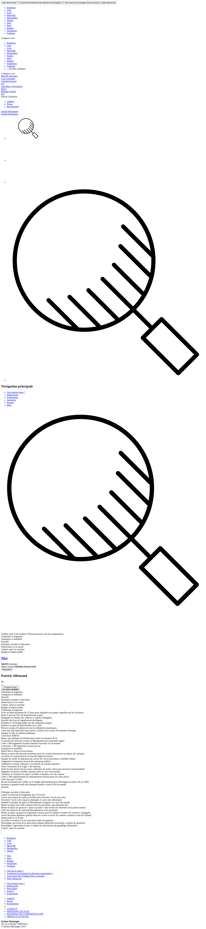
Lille (9, 840)
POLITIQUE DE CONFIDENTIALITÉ (25, 914)
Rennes (10, 861)
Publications (12, 395)
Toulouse (11, 866)
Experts (10, 402)
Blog (9, 405)
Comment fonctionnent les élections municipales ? (41, 3)
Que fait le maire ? (10, 3)
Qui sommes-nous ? (16, 392)
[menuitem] (106, 129)
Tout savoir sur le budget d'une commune (82, 3)
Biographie (6, 669)
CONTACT (12, 909)
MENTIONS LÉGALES (18, 911)
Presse (10, 104)
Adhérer (10, 101)
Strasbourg (12, 863)
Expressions (12, 893)
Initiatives (11, 400)
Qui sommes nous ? (16, 883)
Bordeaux (11, 838)
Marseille (11, 846)
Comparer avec (10, 688)
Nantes (10, 851)
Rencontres (12, 888)
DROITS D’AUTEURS (18, 916)
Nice (9, 856)
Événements (12, 397)
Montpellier (12, 848)
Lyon (9, 843)
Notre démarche (109, 3)
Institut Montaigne (9, 111)
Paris (9, 858)
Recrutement (13, 106)
